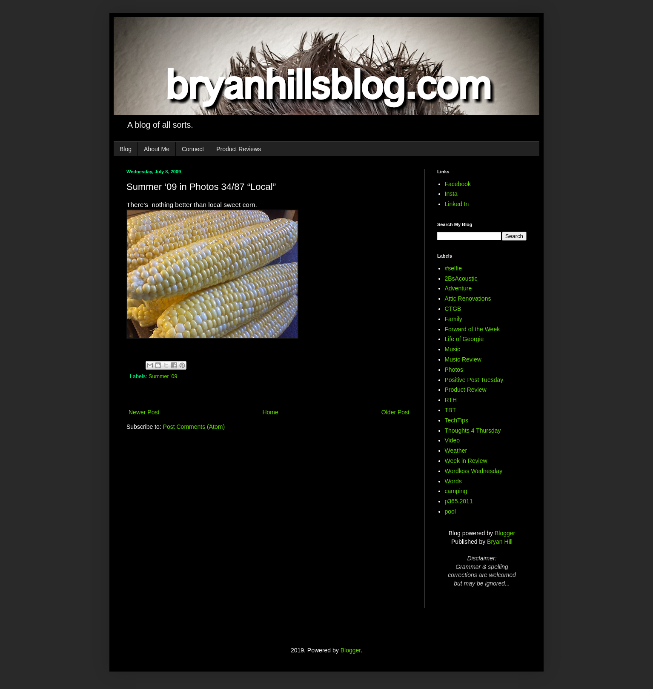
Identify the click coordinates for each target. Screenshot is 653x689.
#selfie (453, 268)
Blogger (505, 533)
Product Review (466, 389)
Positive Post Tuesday (474, 379)
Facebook (458, 184)
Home (270, 412)
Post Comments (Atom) (194, 426)
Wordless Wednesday (474, 471)
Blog (126, 149)
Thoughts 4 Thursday (473, 430)
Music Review (463, 359)
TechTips (457, 420)
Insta (451, 193)
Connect (193, 149)
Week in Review (466, 460)
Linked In (457, 204)
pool (450, 511)
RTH (451, 399)
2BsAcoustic (461, 278)
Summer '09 (163, 376)
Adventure (458, 288)
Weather (456, 450)
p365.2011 (459, 501)
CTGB (453, 308)
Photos (454, 369)
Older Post (395, 412)
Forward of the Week (472, 329)
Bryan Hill (500, 541)
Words (453, 481)
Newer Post (144, 412)
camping (456, 491)
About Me (156, 149)
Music (453, 349)
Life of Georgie (464, 339)
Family (453, 319)
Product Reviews (238, 149)
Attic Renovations (468, 298)
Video (452, 440)
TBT (450, 410)
